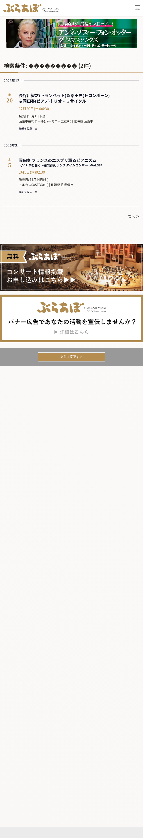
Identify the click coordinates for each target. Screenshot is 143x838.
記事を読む (16, 820)
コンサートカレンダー (26, 811)
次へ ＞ (133, 216)
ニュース (15, 828)
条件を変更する (72, 357)
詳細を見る (28, 128)
